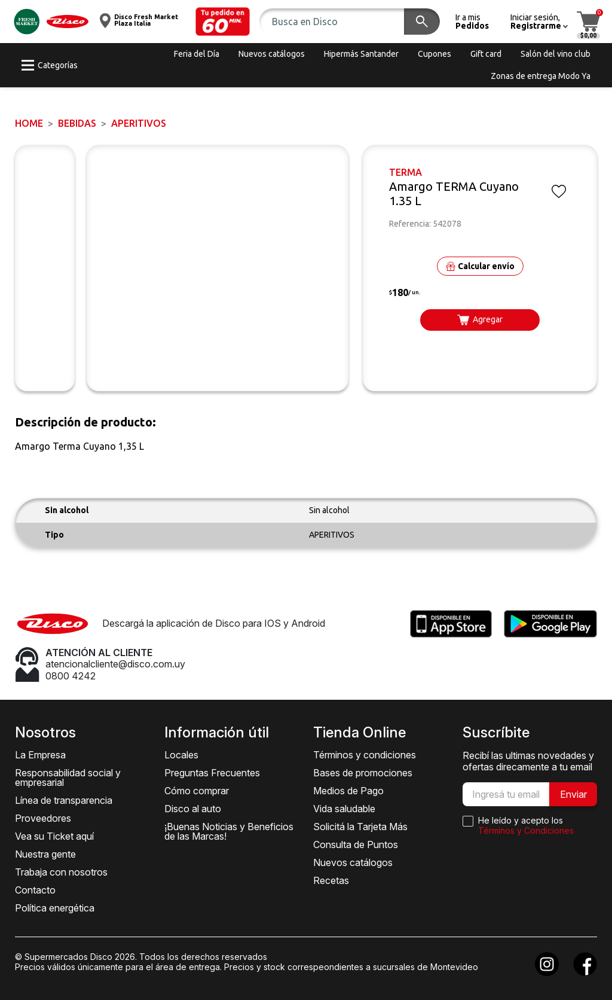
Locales (181, 755)
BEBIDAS (77, 123)
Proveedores (43, 818)
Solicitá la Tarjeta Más (360, 826)
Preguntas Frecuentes (212, 773)
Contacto (35, 890)
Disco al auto (192, 808)
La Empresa (40, 755)
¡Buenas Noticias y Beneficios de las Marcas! (228, 831)
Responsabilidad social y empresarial (68, 777)
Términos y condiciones (364, 755)
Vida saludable (344, 808)
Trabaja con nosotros (61, 872)
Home (29, 123)
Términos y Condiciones (526, 830)
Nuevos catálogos (353, 862)
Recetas (331, 880)
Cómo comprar (196, 790)
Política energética (54, 908)
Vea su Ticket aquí (54, 836)
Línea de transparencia (63, 800)
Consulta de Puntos (355, 844)
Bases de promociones (362, 773)
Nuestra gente (45, 854)
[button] (222, 21)
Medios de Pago (348, 790)
